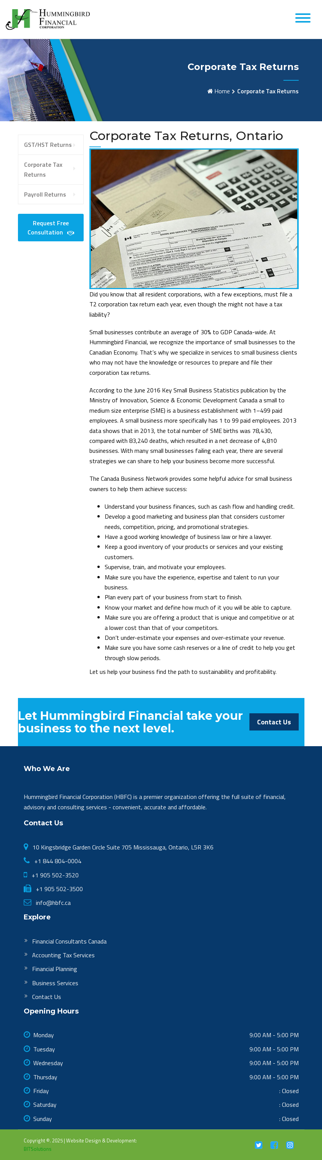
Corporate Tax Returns (43, 169)
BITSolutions (38, 1149)
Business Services (55, 983)
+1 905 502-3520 (54, 875)
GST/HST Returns (48, 144)
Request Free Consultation (51, 227)
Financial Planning (54, 968)
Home (222, 91)
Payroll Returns (45, 194)
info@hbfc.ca (52, 902)
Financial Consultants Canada (69, 941)
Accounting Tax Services (63, 955)
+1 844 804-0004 (57, 861)
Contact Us (274, 722)
